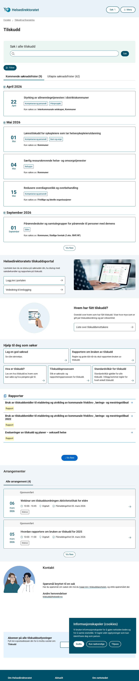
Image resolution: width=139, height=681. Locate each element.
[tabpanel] (70, 168)
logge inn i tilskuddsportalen (92, 587)
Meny (129, 9)
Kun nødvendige (97, 644)
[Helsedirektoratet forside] (23, 9)
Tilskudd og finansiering (24, 20)
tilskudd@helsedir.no (53, 597)
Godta (79, 644)
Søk (107, 9)
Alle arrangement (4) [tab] (18, 482)
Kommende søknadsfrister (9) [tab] (24, 76)
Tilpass (115, 644)
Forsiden (7, 20)
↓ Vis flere (69, 458)
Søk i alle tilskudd (22, 46)
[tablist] (70, 76)
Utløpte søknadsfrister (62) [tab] (63, 76)
